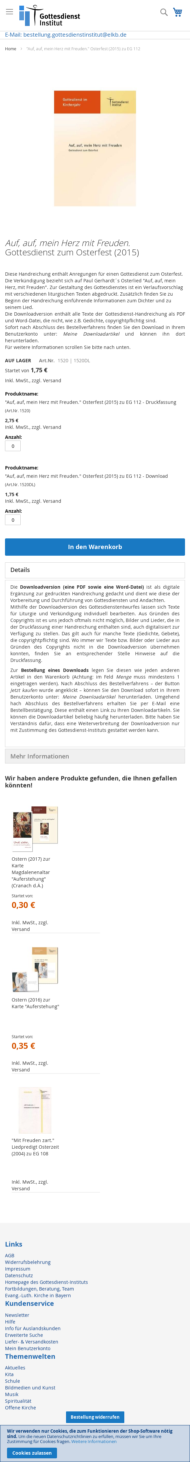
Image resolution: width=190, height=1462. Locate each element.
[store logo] (50, 15)
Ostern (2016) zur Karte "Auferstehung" (35, 1003)
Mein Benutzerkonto (27, 1348)
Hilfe (10, 1321)
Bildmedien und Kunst (30, 1387)
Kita (9, 1374)
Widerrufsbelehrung (28, 1262)
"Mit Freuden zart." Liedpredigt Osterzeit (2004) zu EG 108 (35, 1147)
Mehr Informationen (39, 756)
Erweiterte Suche (24, 1335)
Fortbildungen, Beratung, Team (39, 1289)
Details (20, 570)
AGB (9, 1255)
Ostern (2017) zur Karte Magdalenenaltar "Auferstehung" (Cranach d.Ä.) (31, 872)
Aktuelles (15, 1367)
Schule (12, 1381)
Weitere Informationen (94, 1441)
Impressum (17, 1269)
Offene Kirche (20, 1407)
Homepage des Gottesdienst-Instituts (46, 1282)
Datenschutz (19, 1275)
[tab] (95, 570)
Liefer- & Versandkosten (31, 1341)
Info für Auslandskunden (33, 1328)
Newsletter (17, 1315)
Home (10, 48)
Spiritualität (18, 1401)
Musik (11, 1394)
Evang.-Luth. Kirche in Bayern (38, 1295)
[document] (95, 1443)
